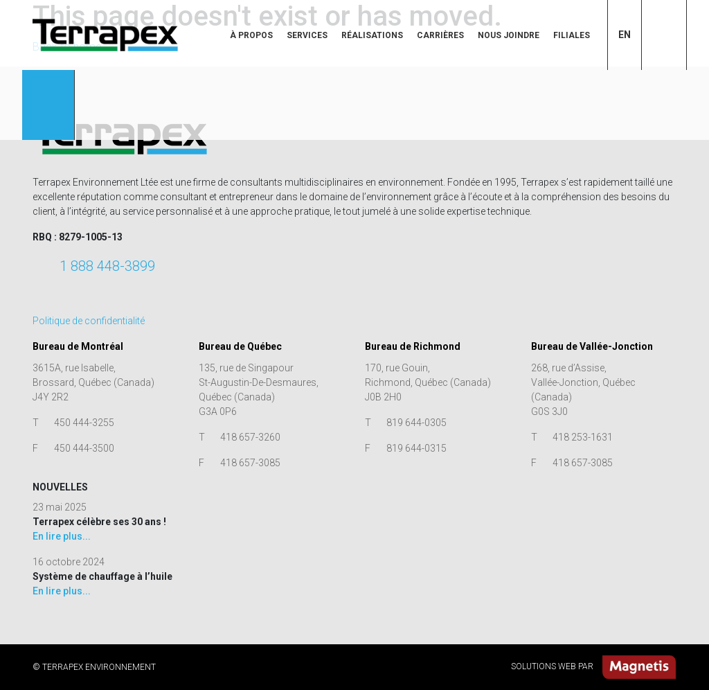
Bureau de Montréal (78, 346)
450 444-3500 (84, 448)
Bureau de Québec (240, 346)
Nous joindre (508, 35)
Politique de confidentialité (89, 320)
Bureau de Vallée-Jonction (592, 346)
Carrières (440, 35)
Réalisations (372, 35)
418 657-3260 (250, 437)
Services (307, 35)
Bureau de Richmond (412, 346)
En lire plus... (62, 536)
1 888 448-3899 (107, 266)
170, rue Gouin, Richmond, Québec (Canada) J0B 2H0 (428, 382)
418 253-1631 (583, 437)
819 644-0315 (416, 448)
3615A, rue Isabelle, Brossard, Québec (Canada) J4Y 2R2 (93, 382)
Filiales (571, 35)
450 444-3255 (84, 422)
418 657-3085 (250, 462)
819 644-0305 (416, 422)
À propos (251, 35)
